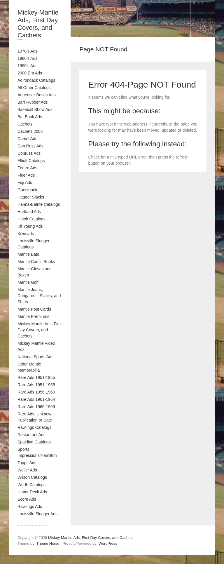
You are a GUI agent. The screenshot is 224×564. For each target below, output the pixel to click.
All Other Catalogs (34, 87)
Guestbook (27, 189)
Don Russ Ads (30, 146)
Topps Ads (27, 462)
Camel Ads (27, 138)
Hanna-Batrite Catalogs (39, 204)
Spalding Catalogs (34, 442)
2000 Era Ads (30, 73)
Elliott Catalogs (31, 160)
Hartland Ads (29, 211)
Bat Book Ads (30, 116)
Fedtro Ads (27, 168)
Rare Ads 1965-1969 (36, 406)
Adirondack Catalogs (36, 80)
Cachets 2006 (30, 131)
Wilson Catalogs (32, 477)
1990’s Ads (27, 65)
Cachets (25, 124)
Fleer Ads (26, 175)
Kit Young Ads (30, 226)
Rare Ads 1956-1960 (36, 392)
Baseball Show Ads (35, 109)
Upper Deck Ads (32, 492)
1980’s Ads (27, 58)
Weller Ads (27, 470)
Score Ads (27, 499)
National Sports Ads (35, 356)
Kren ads (26, 233)
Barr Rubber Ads (33, 102)
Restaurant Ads (32, 434)
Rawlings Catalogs (34, 427)
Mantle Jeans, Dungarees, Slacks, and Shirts (39, 295)
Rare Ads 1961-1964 (36, 399)
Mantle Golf (28, 282)
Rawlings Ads (30, 506)
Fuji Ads (25, 182)
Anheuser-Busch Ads (37, 95)
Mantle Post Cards (34, 309)
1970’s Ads (27, 51)
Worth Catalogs (32, 484)
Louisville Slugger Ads (37, 513)
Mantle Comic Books (36, 261)
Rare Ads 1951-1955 (36, 377)
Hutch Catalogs (32, 219)
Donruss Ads (29, 153)
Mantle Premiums (33, 316)
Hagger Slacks (31, 197)
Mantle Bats (28, 254)
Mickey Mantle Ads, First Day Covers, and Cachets (38, 24)
